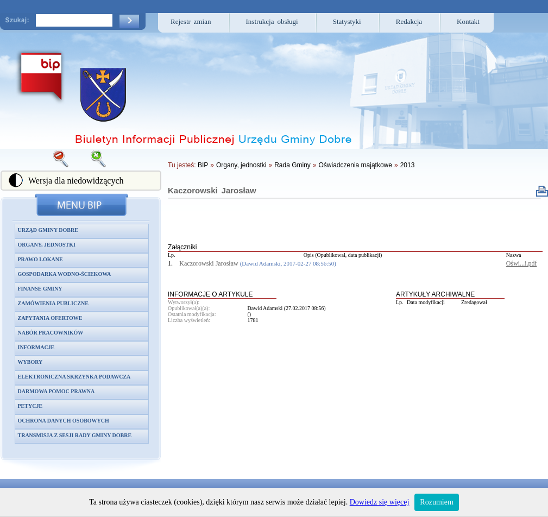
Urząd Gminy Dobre (48, 230)
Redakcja (409, 21)
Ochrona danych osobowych (63, 421)
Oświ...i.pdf (521, 263)
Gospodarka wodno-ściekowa (64, 274)
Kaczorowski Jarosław (212, 190)
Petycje (30, 406)
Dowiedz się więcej (380, 502)
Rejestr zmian (191, 21)
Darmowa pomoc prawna (56, 391)
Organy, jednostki (46, 245)
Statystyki (347, 21)
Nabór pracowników (51, 333)
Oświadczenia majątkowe (355, 165)
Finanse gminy (40, 289)
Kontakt (468, 21)
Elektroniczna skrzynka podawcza (74, 377)
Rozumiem (436, 502)
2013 (407, 165)
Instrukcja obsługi (272, 21)
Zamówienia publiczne (53, 303)
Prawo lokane (40, 259)
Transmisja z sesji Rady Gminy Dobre (75, 435)
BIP (203, 165)
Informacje (36, 347)
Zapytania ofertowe (50, 318)
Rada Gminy (292, 165)
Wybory (30, 362)
